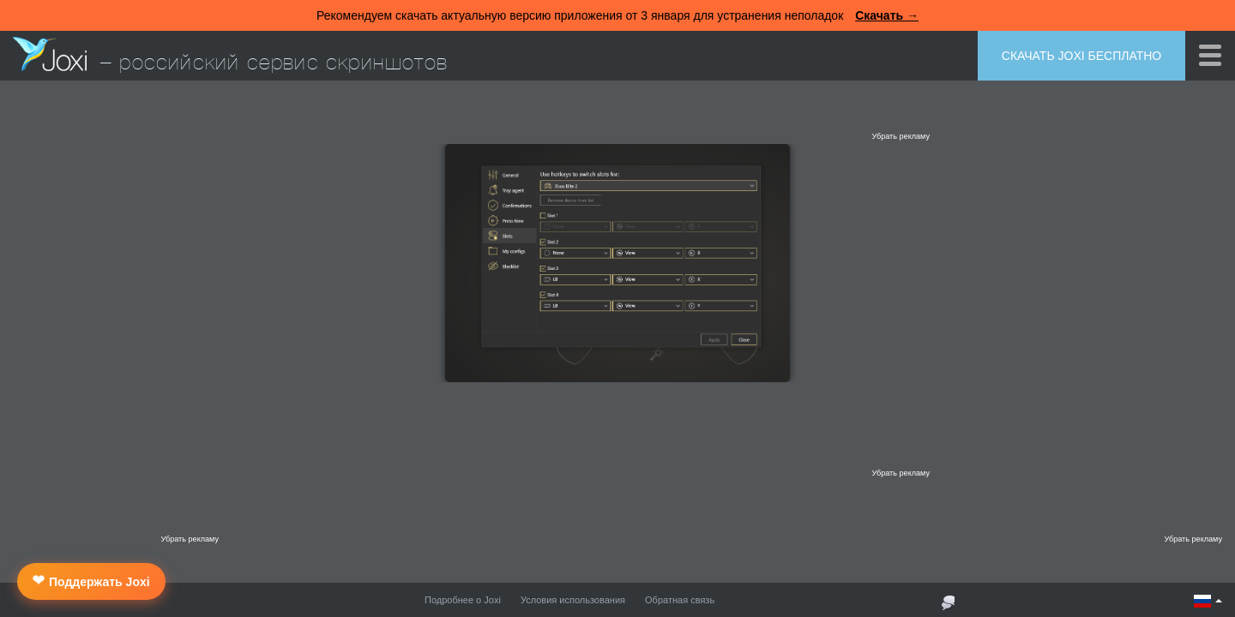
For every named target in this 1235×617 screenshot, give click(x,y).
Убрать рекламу (900, 136)
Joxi (50, 54)
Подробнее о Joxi (463, 600)
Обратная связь (679, 600)
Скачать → (887, 15)
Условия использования (573, 600)
